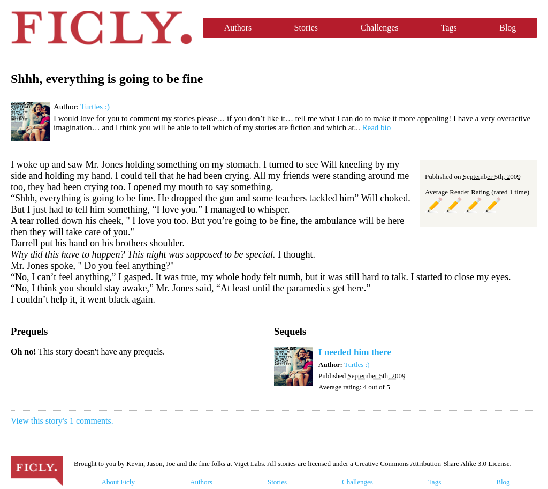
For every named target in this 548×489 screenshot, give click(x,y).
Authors (238, 27)
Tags (449, 27)
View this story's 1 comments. (62, 420)
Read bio (376, 127)
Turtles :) (95, 106)
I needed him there (354, 352)
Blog (507, 27)
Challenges (379, 27)
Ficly (101, 28)
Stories (306, 27)
